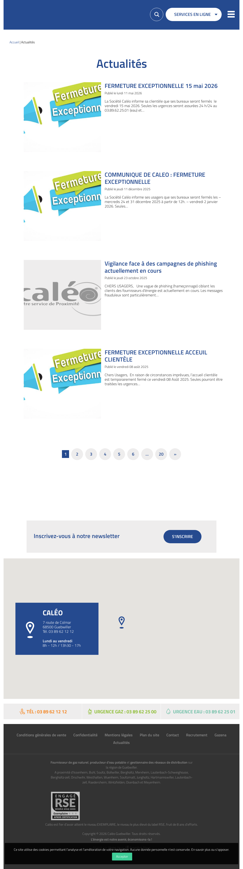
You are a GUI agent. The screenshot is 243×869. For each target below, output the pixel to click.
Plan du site (149, 735)
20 (161, 454)
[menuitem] (194, 16)
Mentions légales (119, 735)
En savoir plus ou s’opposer (210, 849)
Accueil (14, 42)
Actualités (121, 742)
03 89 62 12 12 (61, 631)
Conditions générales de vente (41, 735)
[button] (231, 14)
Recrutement (196, 735)
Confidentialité (85, 735)
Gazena (220, 735)
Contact (172, 735)
